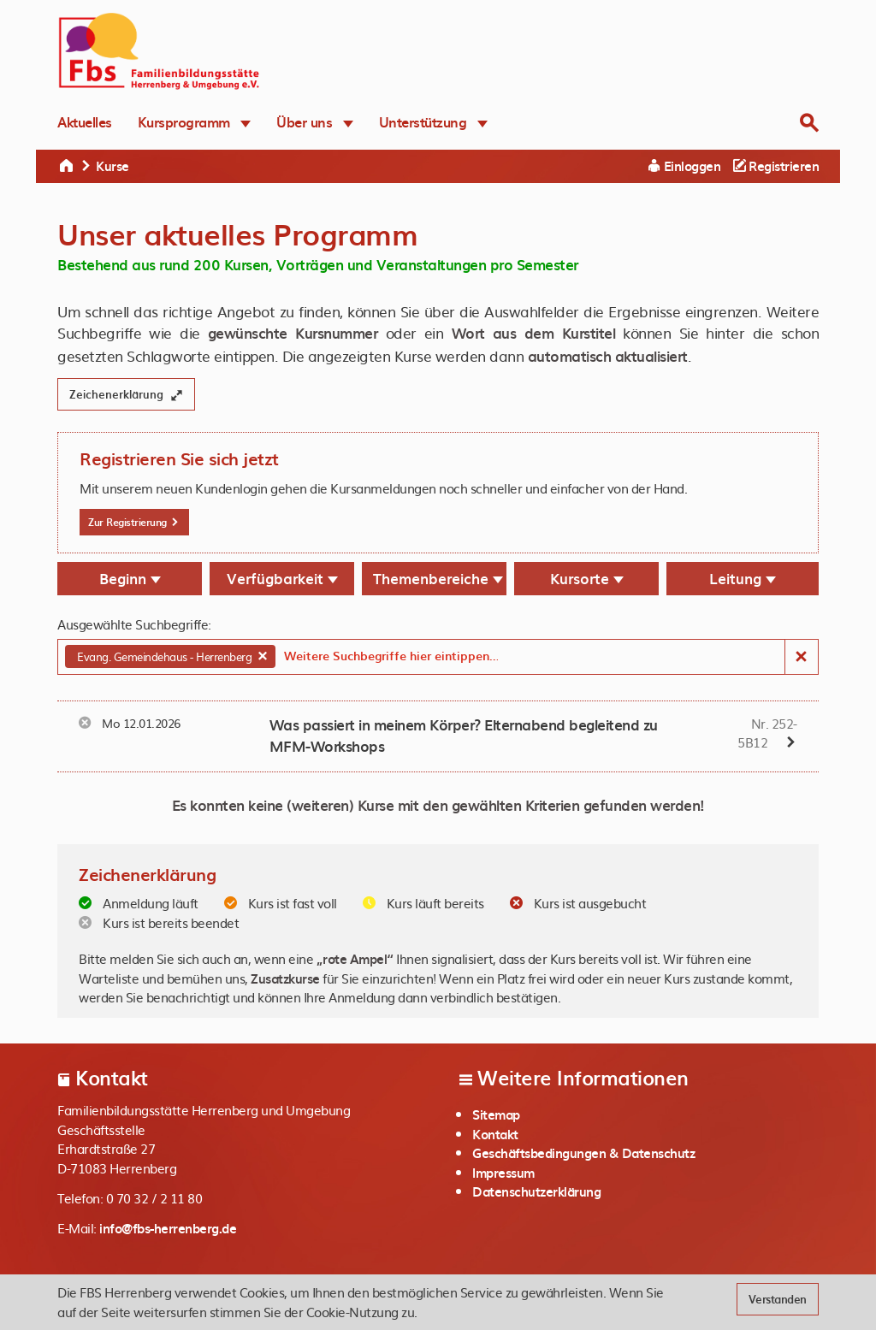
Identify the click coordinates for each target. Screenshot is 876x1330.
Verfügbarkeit (282, 578)
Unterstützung (433, 121)
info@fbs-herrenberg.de (167, 1228)
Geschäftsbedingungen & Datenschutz (583, 1153)
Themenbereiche (438, 578)
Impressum (503, 1172)
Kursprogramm (195, 121)
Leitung (742, 578)
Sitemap (496, 1114)
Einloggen (684, 166)
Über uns (314, 121)
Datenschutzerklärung (536, 1191)
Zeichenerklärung (125, 394)
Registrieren (776, 166)
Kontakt (495, 1134)
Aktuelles (84, 121)
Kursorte (587, 578)
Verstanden (778, 1299)
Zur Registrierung (134, 521)
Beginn (130, 578)
